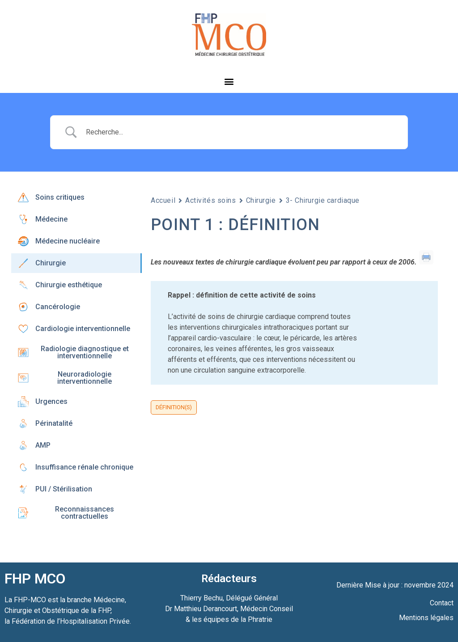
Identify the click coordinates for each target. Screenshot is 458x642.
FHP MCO (34, 578)
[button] (229, 81)
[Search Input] (240, 132)
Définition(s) (174, 407)
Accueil (163, 200)
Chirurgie (261, 200)
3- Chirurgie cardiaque (323, 200)
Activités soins (210, 200)
